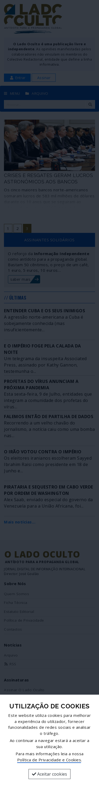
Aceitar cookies (49, 774)
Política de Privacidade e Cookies (49, 759)
